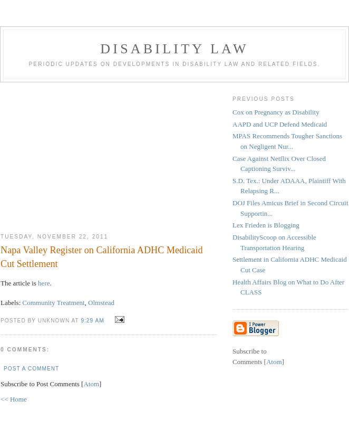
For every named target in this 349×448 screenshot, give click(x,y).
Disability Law (174, 48)
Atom (91, 384)
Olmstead (101, 303)
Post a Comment (31, 368)
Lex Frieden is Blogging (265, 225)
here (44, 283)
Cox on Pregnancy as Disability (275, 112)
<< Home (14, 399)
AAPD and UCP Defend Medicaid (279, 124)
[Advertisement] (109, 154)
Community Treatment (54, 303)
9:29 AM (93, 320)
